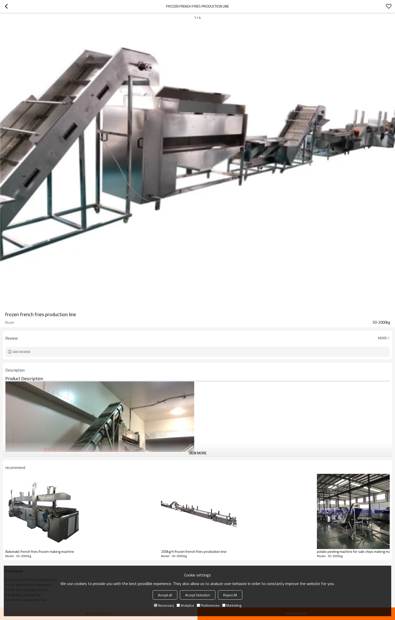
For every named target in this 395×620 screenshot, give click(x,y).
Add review (21, 351)
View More (197, 453)
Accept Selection (197, 595)
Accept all (165, 595)
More (382, 338)
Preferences (208, 605)
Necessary (164, 605)
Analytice (185, 605)
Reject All (230, 595)
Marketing (231, 605)
